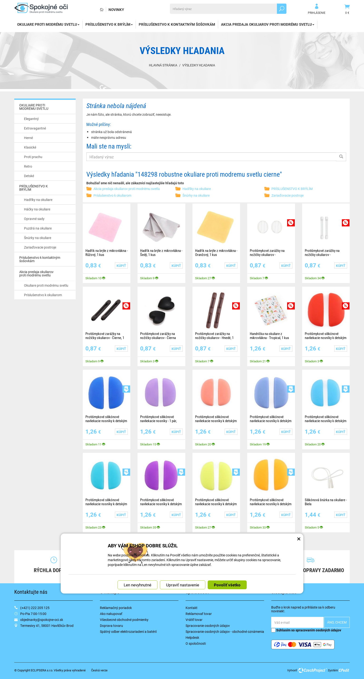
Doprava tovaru (111, 625)
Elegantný (31, 118)
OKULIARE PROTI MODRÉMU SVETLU (48, 24)
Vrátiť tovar (194, 619)
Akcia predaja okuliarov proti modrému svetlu (267, 24)
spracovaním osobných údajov (318, 630)
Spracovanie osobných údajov (208, 625)
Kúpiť (121, 265)
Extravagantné (35, 128)
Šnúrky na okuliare (37, 237)
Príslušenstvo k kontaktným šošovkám (177, 24)
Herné (28, 137)
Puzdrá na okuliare (38, 228)
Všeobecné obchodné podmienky (124, 619)
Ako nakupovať (111, 613)
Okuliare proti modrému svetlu (46, 285)
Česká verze (99, 670)
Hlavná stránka (163, 65)
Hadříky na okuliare (38, 199)
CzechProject (312, 670)
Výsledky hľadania (198, 65)
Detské (29, 176)
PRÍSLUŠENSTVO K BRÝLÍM (109, 24)
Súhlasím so (306, 630)
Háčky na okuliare (37, 209)
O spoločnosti (196, 643)
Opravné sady (34, 218)
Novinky (116, 9)
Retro (28, 166)
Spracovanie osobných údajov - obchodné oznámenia (225, 631)
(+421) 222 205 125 (34, 607)
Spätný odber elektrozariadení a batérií (128, 631)
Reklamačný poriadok (116, 607)
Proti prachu (33, 157)
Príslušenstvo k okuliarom (43, 295)
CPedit (344, 670)
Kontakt (191, 607)
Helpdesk (192, 637)
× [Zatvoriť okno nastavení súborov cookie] (299, 506)
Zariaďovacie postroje (40, 247)
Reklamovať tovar (199, 613)
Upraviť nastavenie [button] (182, 554)
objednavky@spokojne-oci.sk (41, 619)
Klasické (30, 147)
